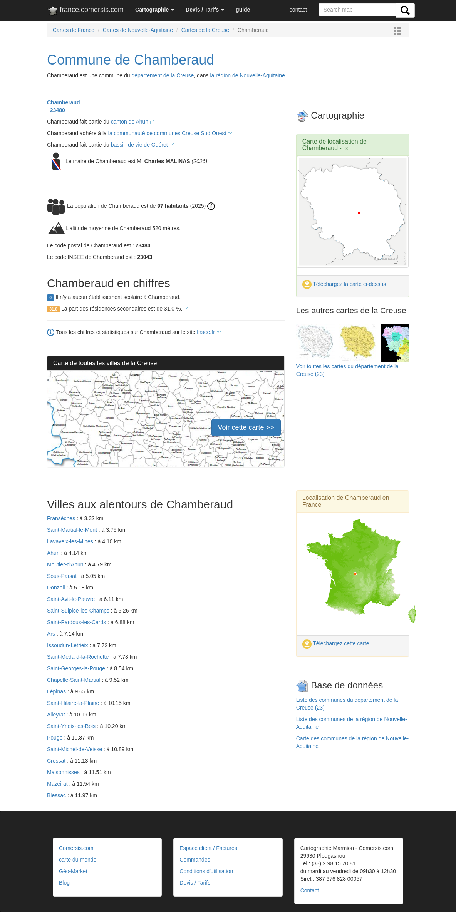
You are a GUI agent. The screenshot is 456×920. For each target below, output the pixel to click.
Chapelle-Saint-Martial (74, 680)
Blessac (57, 795)
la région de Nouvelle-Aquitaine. (248, 75)
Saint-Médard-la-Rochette (78, 657)
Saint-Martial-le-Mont (73, 530)
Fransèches (62, 518)
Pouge (55, 738)
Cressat (57, 761)
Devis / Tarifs (194, 883)
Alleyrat (57, 714)
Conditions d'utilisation (206, 871)
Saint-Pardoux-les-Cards (77, 622)
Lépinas (57, 691)
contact (298, 10)
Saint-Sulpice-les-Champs (79, 611)
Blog (64, 883)
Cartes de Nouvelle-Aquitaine (138, 30)
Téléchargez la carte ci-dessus (344, 284)
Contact (309, 890)
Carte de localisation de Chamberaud (334, 145)
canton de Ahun (132, 122)
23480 (56, 110)
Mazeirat (58, 784)
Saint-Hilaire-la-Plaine (74, 703)
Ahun (54, 553)
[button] (154, 9)
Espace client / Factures (208, 848)
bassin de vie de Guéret (142, 145)
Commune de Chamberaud (130, 60)
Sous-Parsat (62, 576)
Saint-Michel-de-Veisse (75, 749)
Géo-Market (73, 871)
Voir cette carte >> (246, 427)
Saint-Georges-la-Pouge (77, 668)
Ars (52, 634)
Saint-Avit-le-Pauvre (71, 599)
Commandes (194, 860)
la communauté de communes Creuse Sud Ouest (170, 133)
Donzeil (57, 587)
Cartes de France (73, 30)
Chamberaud (63, 102)
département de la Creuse (162, 75)
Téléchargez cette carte (335, 643)
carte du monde (77, 860)
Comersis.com (76, 848)
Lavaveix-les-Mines (71, 541)
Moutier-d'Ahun (66, 564)
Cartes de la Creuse (205, 30)
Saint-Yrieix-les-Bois (72, 726)
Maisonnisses (64, 772)
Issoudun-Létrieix (68, 645)
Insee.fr (209, 332)
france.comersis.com (85, 11)
